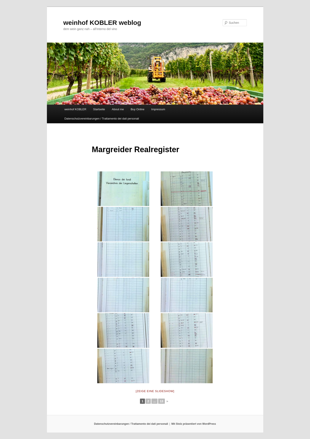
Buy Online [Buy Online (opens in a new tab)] (138, 109)
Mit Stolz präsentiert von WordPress (193, 423)
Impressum (158, 109)
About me (118, 109)
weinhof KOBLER (75, 109)
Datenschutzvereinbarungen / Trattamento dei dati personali (101, 118)
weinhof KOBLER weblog (102, 22)
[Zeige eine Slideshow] (155, 391)
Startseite (99, 109)
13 (161, 401)
